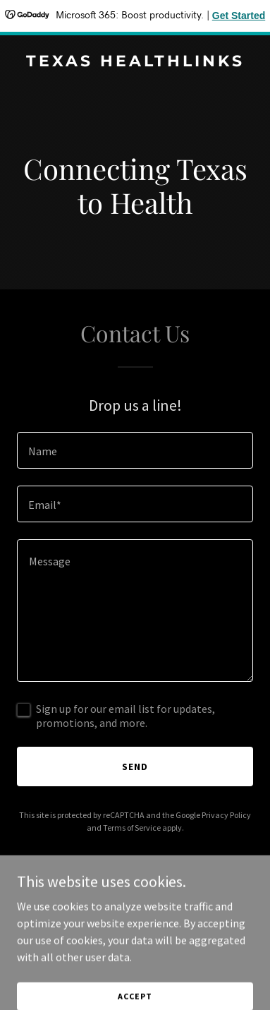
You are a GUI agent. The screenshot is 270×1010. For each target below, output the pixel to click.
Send (135, 766)
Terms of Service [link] (132, 827)
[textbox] (135, 450)
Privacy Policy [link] (226, 815)
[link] (135, 62)
